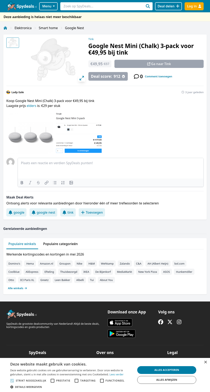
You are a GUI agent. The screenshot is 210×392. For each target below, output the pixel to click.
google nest (43, 212)
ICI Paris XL (27, 280)
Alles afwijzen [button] (166, 380)
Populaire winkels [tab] (22, 244)
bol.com (180, 263)
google (16, 212)
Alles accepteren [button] (166, 370)
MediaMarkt (124, 272)
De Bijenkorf (103, 272)
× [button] (205, 362)
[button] (71, 387)
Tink (91, 39)
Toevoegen (92, 212)
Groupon (64, 263)
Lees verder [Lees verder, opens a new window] (117, 374)
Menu (48, 6)
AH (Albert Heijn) (157, 263)
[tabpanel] (105, 270)
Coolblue (13, 272)
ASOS (166, 272)
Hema (30, 263)
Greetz (44, 280)
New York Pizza (147, 272)
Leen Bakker (62, 280)
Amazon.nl (46, 263)
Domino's (14, 263)
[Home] (5, 28)
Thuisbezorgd (68, 272)
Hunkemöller (184, 272)
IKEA (86, 272)
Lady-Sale (17, 92)
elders (32, 105)
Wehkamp (107, 263)
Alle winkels (17, 288)
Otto (11, 280)
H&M (91, 263)
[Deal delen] (168, 6)
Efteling (49, 272)
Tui (92, 280)
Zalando (125, 263)
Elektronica (23, 28)
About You (106, 280)
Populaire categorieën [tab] (60, 244)
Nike (79, 263)
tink (67, 212)
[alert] (105, 375)
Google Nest (74, 28)
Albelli (80, 280)
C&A (138, 263)
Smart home (48, 28)
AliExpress (32, 272)
